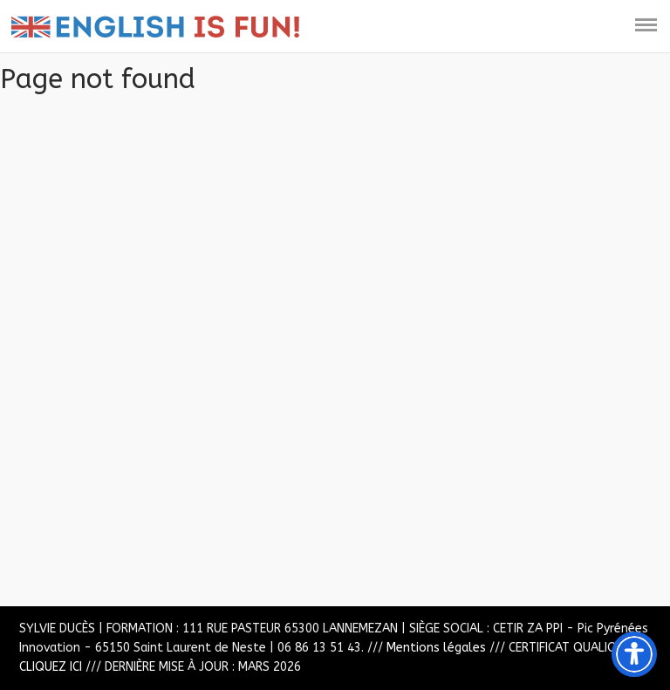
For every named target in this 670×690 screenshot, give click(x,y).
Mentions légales (436, 647)
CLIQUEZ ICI (50, 666)
